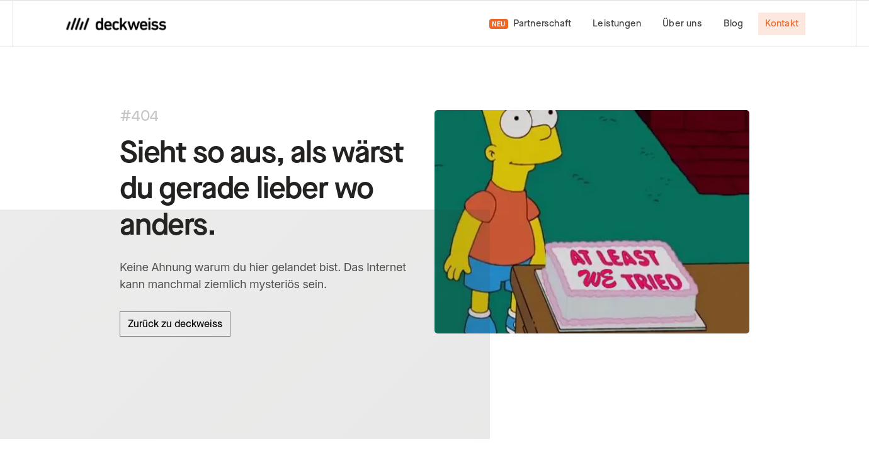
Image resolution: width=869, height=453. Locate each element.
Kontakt (781, 23)
